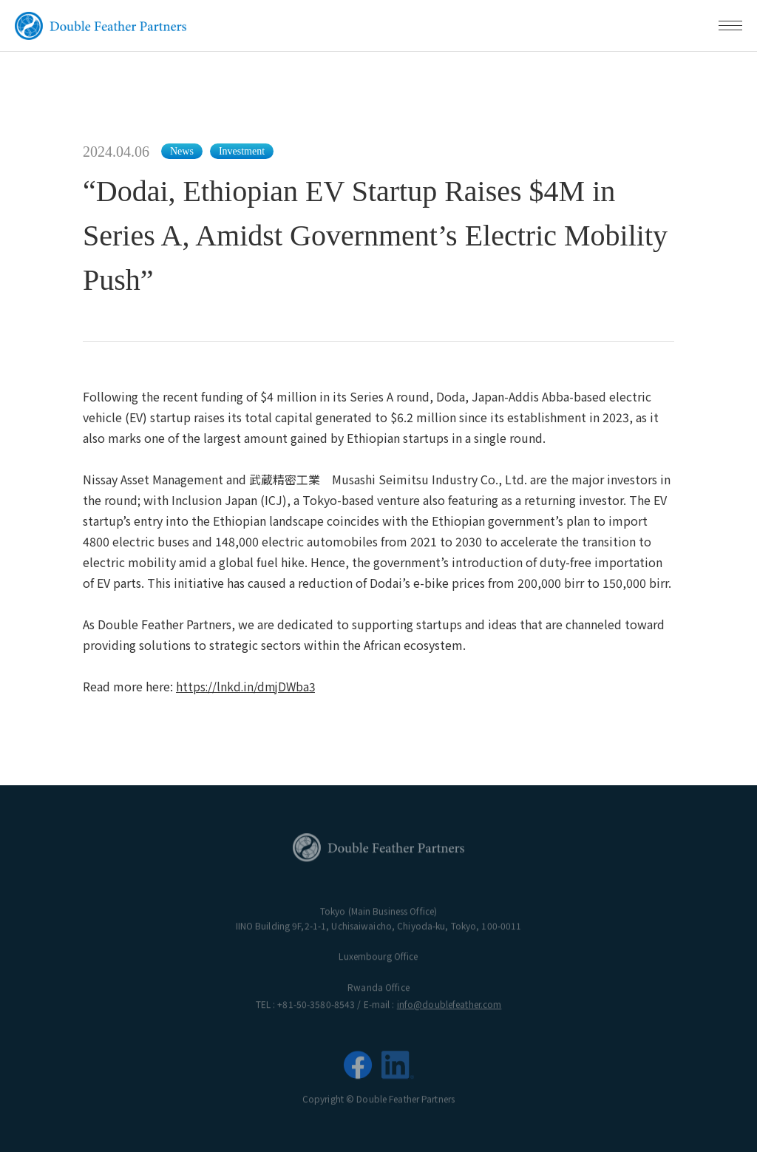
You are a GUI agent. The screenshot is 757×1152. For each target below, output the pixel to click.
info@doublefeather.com (449, 1007)
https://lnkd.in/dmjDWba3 (247, 686)
